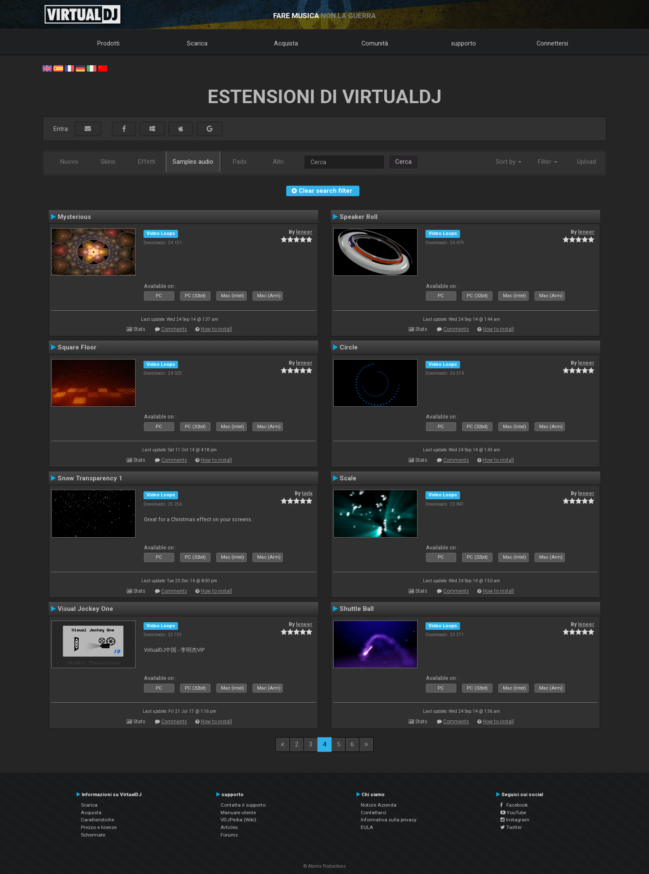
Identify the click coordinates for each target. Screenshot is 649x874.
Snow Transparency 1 (90, 478)
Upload (586, 161)
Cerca (403, 161)
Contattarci (373, 812)
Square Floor (77, 347)
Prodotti (108, 43)
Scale (348, 478)
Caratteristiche (97, 820)
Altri (278, 161)
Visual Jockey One (85, 609)
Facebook (514, 805)
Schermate (93, 835)
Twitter (511, 827)
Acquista (286, 43)
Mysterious (74, 217)
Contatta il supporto (243, 805)
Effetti (146, 161)
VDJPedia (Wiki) (238, 820)
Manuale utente (238, 812)
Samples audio (193, 161)
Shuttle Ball (357, 609)
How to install (216, 329)
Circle (349, 347)
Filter (547, 161)
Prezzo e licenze (99, 827)
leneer (304, 232)
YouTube (513, 812)
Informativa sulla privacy (389, 820)
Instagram (514, 820)
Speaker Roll (359, 217)
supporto (463, 43)
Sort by (508, 161)
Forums (229, 835)
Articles (229, 827)
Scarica (197, 43)
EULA (367, 827)
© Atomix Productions (324, 866)
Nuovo (69, 161)
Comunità (375, 43)
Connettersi (552, 43)
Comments (174, 329)
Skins (108, 161)
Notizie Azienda (378, 805)
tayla (307, 493)
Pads (240, 161)
